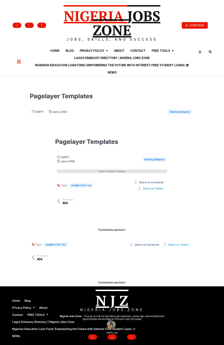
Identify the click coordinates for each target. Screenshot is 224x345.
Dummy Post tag (81, 185)
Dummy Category (180, 111)
